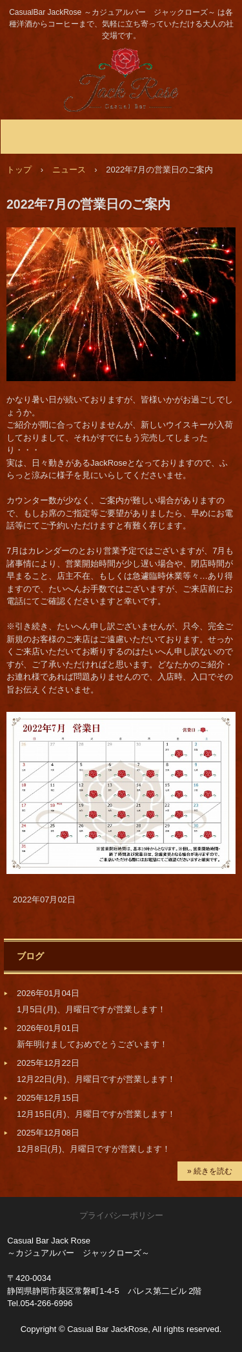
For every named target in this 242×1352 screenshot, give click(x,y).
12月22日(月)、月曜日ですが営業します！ (96, 1079)
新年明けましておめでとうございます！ (92, 1044)
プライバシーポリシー (121, 1215)
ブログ (30, 956)
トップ (19, 169)
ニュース (69, 169)
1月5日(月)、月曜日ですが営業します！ (91, 1009)
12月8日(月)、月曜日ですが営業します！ (93, 1149)
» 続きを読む (209, 1171)
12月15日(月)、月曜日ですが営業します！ (96, 1114)
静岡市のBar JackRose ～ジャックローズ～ (121, 60)
